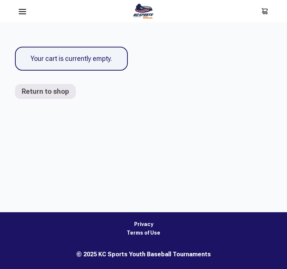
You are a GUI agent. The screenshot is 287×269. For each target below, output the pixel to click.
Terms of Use (143, 233)
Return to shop (45, 91)
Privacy (143, 224)
